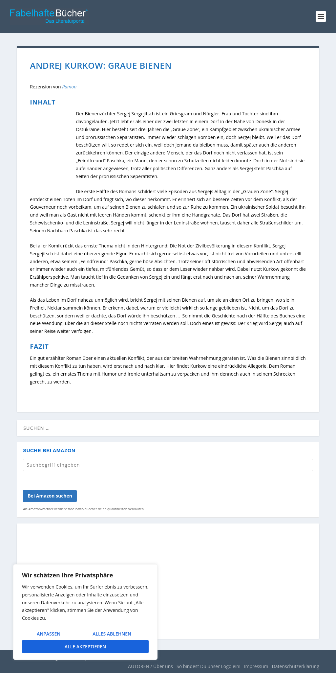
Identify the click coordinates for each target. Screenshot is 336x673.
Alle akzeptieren (85, 646)
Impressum (256, 666)
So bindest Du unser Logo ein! (209, 666)
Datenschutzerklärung (295, 666)
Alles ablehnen (112, 634)
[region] (85, 612)
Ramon (69, 86)
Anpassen (48, 634)
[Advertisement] (168, 585)
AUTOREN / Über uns (150, 666)
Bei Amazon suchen (50, 496)
